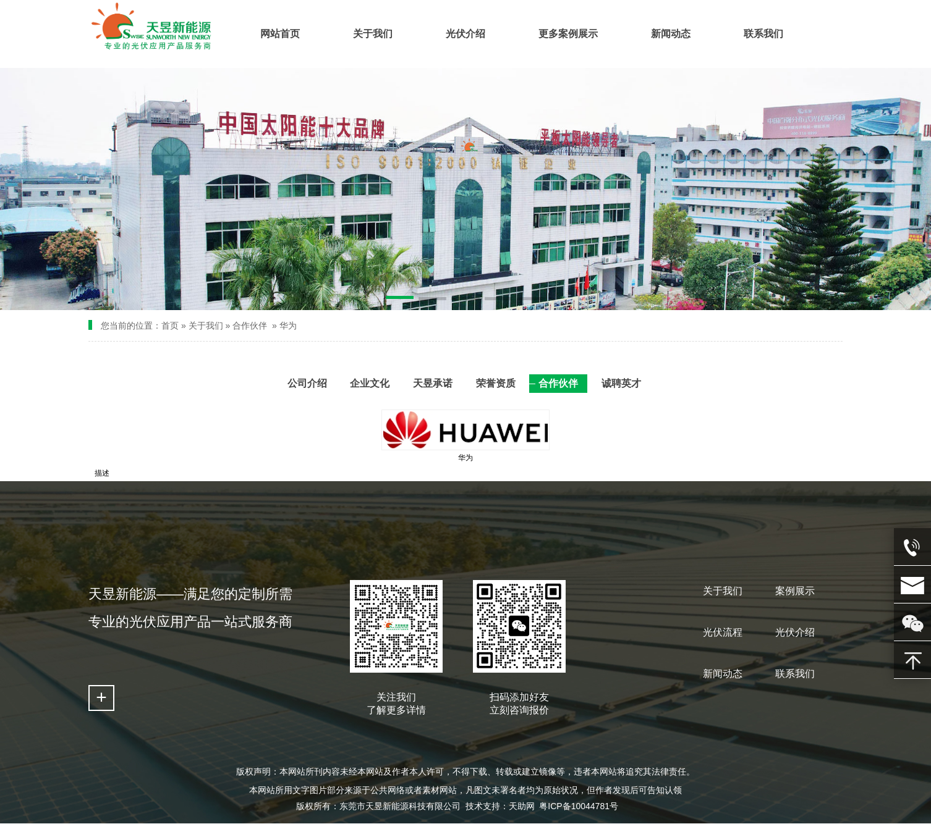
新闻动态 (722, 673)
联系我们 (795, 673)
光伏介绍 (795, 632)
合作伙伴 (249, 325)
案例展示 (795, 591)
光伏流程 (722, 632)
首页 (170, 325)
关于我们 (206, 325)
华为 (288, 325)
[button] (400, 299)
